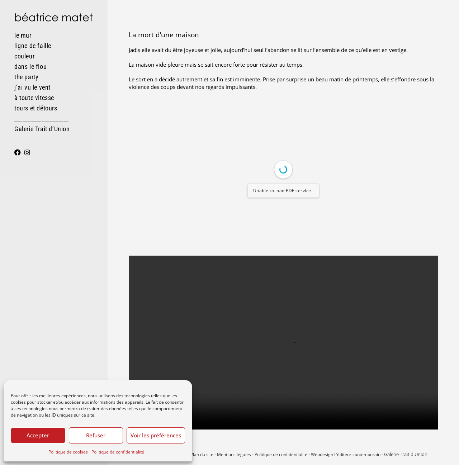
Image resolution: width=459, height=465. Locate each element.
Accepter (38, 435)
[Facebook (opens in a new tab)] (17, 152)
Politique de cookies (68, 452)
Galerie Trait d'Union (405, 454)
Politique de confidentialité (117, 452)
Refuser (95, 435)
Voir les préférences (156, 435)
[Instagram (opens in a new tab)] (27, 152)
